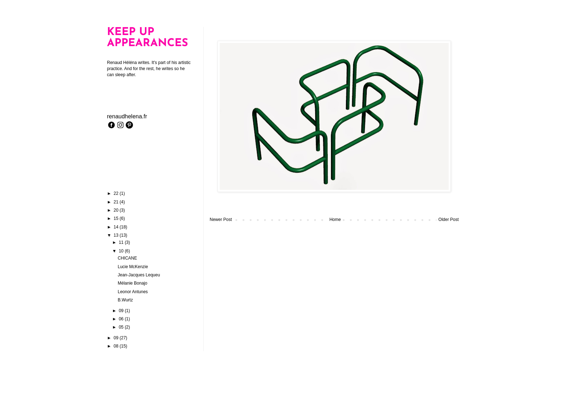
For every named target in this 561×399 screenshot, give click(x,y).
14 (117, 227)
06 (122, 318)
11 (122, 242)
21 (117, 202)
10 (122, 250)
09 (122, 310)
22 (117, 193)
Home (335, 219)
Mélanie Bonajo (132, 283)
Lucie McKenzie (133, 266)
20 (117, 210)
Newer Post (221, 219)
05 (122, 327)
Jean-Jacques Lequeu (139, 274)
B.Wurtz (125, 299)
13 (117, 235)
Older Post (448, 219)
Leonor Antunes (133, 291)
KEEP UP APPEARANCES (147, 38)
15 (117, 218)
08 (117, 346)
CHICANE (127, 258)
